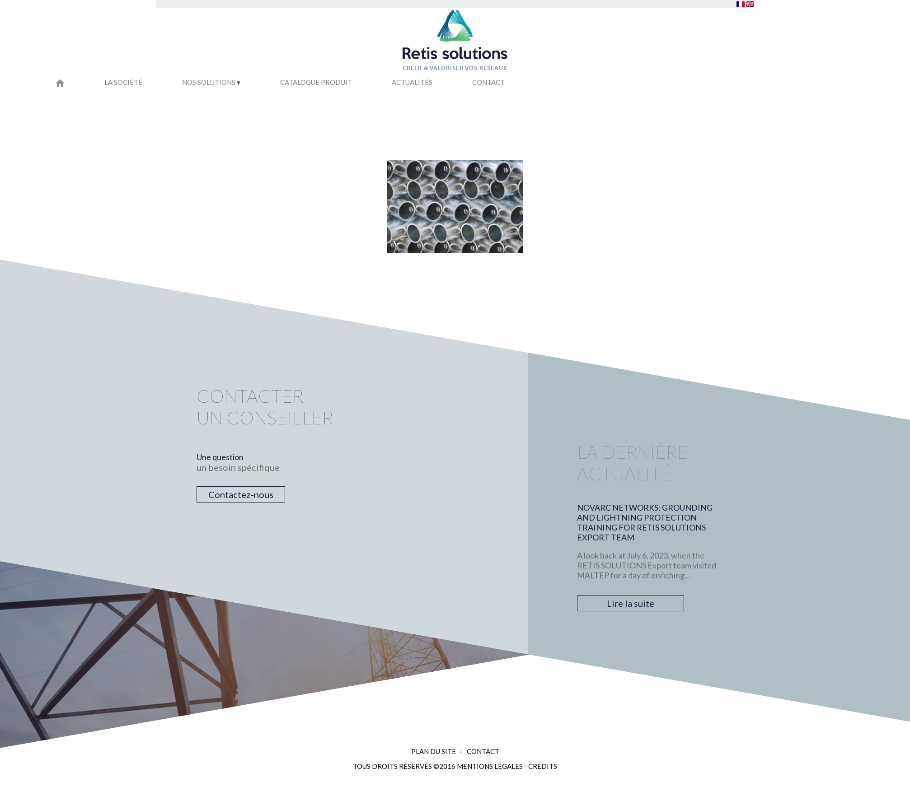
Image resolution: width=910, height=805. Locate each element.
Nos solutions (208, 82)
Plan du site (433, 751)
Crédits (542, 766)
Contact (488, 82)
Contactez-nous (240, 494)
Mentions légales (490, 766)
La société (123, 82)
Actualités (412, 82)
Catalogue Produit (316, 82)
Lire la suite (630, 603)
